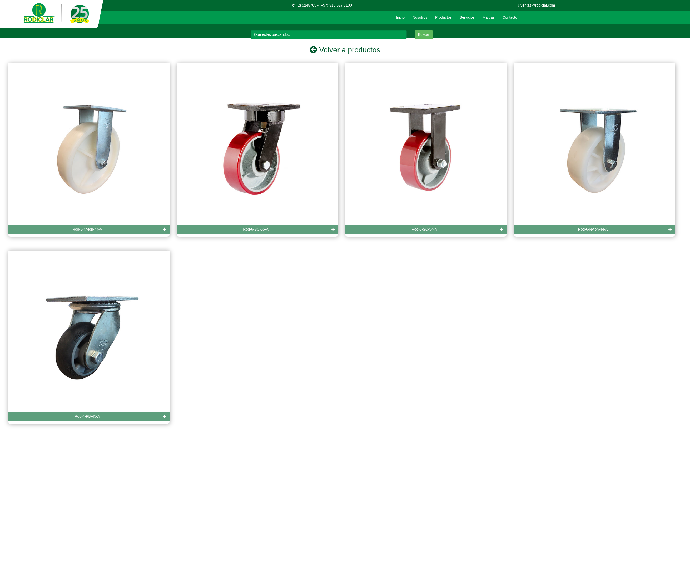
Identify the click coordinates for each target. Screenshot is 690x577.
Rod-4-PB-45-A (120, 416)
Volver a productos (345, 50)
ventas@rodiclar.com (536, 5)
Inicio (400, 17)
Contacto (510, 17)
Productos (443, 17)
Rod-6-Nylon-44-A (625, 229)
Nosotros (420, 17)
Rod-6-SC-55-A (289, 229)
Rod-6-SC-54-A (457, 229)
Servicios (467, 17)
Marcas (489, 17)
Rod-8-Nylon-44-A (119, 229)
